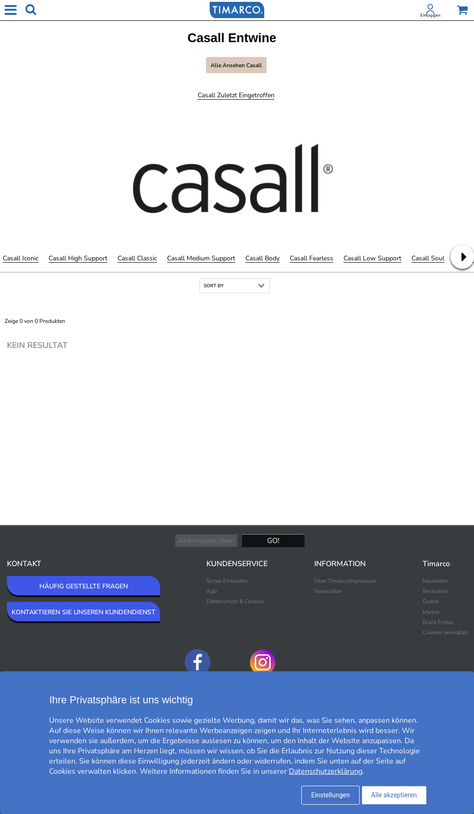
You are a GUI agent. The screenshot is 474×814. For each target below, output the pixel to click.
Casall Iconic (20, 258)
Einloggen (430, 15)
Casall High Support (78, 258)
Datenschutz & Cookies (235, 601)
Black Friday (438, 622)
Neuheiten (435, 581)
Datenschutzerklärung (325, 771)
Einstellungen (330, 795)
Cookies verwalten (445, 632)
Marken (432, 612)
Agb (211, 591)
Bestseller (435, 591)
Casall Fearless (311, 258)
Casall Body (262, 258)
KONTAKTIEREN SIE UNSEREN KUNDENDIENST (84, 612)
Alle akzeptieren (394, 795)
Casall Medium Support (201, 258)
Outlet (430, 601)
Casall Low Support (372, 258)
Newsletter (328, 591)
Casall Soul (428, 258)
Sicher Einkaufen (227, 581)
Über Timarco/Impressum (345, 581)
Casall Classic (137, 258)
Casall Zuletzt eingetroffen (236, 95)
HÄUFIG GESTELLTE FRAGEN (83, 586)
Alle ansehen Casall (236, 65)
